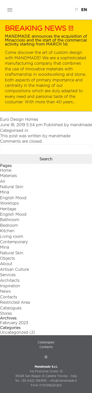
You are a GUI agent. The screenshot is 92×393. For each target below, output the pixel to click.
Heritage (8, 209)
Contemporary (14, 242)
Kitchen (7, 231)
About (6, 264)
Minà (4, 192)
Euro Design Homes (19, 119)
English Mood (13, 198)
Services (8, 275)
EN (84, 10)
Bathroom (9, 220)
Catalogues (11, 308)
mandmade (81, 125)
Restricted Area (15, 302)
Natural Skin (11, 187)
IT (76, 10)
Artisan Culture (14, 270)
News (5, 291)
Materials (8, 176)
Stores (6, 314)
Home (5, 170)
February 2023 (14, 323)
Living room (11, 237)
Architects (10, 281)
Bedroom (9, 225)
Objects (7, 258)
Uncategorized (14, 332)
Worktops (9, 203)
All (2, 181)
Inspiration (10, 286)
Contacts (8, 297)
